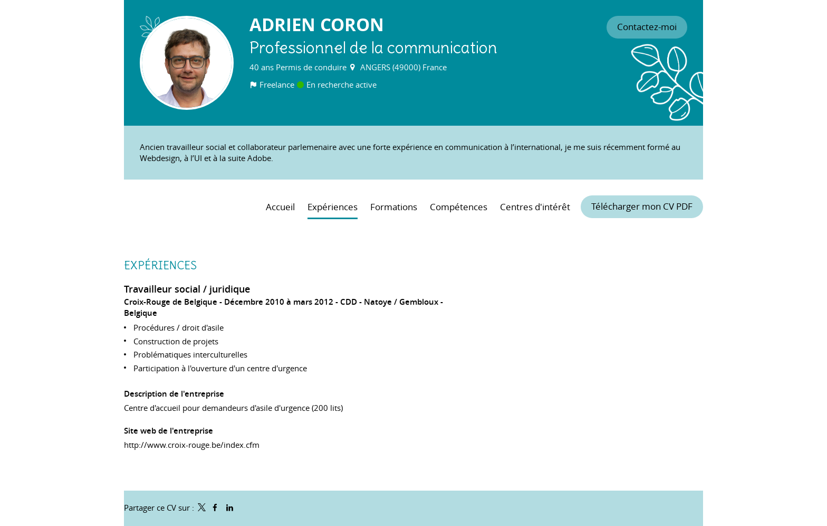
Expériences (160, 265)
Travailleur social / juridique (187, 289)
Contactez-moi (647, 27)
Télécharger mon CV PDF (642, 206)
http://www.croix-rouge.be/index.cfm (191, 444)
